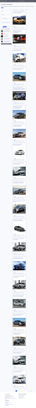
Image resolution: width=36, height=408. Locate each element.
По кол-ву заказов (21, 9)
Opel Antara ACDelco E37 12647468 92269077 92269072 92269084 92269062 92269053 (19, 88)
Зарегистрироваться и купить (19, 27)
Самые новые (15, 9)
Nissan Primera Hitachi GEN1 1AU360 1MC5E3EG (18, 353)
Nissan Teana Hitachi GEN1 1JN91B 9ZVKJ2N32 (18, 371)
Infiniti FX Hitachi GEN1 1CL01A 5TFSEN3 (19, 201)
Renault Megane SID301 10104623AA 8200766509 (18, 220)
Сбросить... (8, 26)
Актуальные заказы (29, 1)
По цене (26, 9)
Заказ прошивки (10, 1)
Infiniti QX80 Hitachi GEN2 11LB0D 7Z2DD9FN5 (18, 126)
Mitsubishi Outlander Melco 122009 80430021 (18, 334)
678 (28, 390)
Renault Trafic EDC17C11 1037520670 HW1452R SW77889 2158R (17, 107)
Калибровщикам (8, 402)
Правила (7, 403)
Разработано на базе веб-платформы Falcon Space (11, 399)
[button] (34, 1)
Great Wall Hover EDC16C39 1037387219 (18, 277)
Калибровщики (16, 1)
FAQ (33, 1)
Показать (4, 26)
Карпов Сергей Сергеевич (7, 38)
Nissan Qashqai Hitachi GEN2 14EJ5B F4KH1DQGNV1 (18, 69)
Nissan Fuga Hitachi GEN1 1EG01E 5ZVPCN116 (18, 145)
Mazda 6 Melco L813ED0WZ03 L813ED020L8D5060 (19, 12)
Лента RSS (6, 43)
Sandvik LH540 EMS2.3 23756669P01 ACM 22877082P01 (17, 31)
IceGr (4, 33)
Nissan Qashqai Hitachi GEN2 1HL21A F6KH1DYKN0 (18, 315)
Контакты (7, 405)
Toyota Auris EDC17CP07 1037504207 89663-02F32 (18, 258)
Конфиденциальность (9, 404)
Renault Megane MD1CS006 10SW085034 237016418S (18, 182)
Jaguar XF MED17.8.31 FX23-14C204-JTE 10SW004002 (18, 296)
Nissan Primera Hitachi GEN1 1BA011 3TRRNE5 (18, 164)
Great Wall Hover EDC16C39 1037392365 (18, 239)
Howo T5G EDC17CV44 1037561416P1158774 (17, 50)
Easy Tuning (4, 1)
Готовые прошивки (22, 1)
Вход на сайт (21, 398)
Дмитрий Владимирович (7, 30)
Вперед (31, 390)
